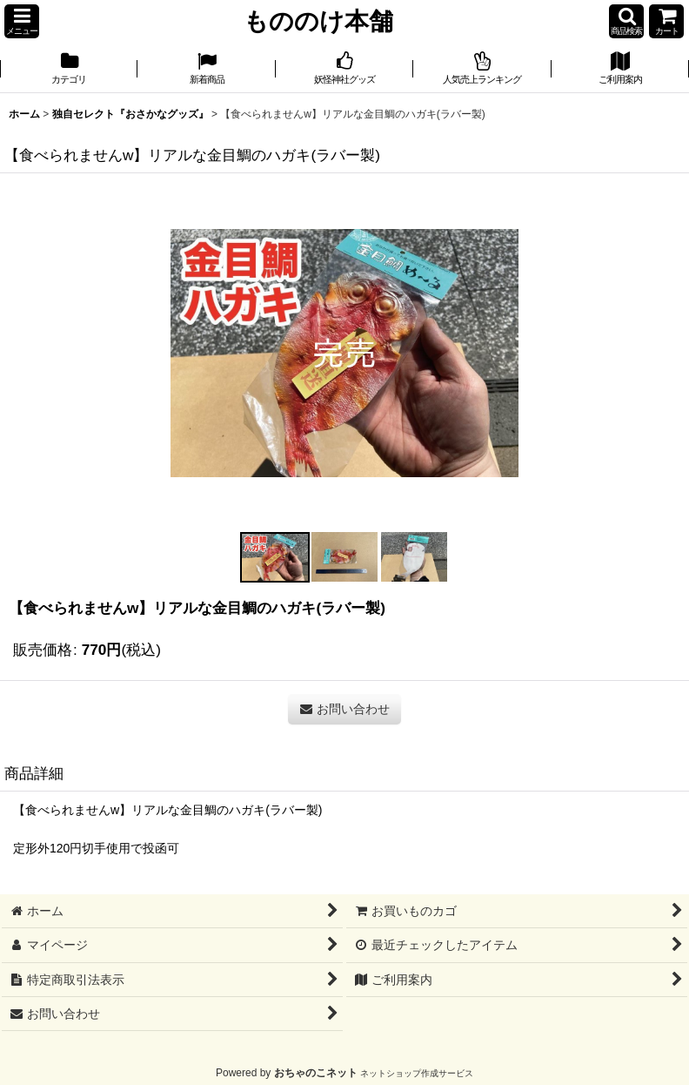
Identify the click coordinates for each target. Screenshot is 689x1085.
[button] (21, 21)
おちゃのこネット (316, 1073)
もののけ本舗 (318, 21)
